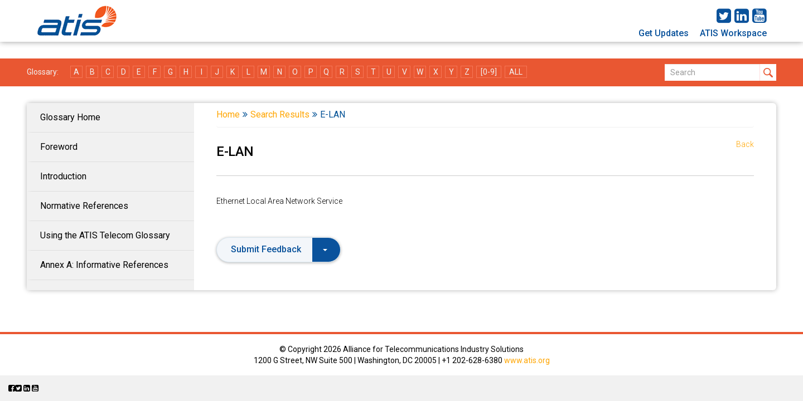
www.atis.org (527, 360)
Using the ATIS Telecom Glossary (105, 235)
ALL (516, 71)
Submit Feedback (279, 249)
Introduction (63, 176)
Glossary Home (70, 117)
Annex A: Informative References (104, 265)
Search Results (279, 114)
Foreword (59, 146)
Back (745, 144)
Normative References (84, 205)
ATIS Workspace (733, 33)
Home (228, 114)
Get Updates (663, 33)
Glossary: (43, 71)
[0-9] (489, 71)
